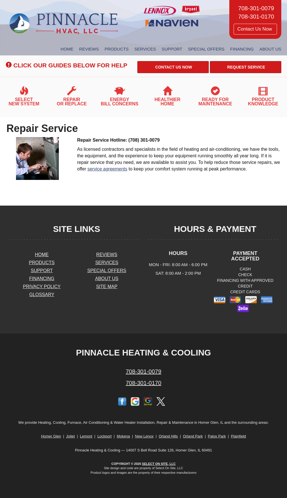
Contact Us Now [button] (255, 29)
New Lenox (144, 436)
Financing (242, 49)
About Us (270, 49)
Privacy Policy (42, 286)
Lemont (86, 436)
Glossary (41, 294)
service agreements (107, 168)
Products (117, 49)
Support (172, 49)
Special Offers (206, 49)
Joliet (70, 436)
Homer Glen (51, 436)
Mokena (123, 436)
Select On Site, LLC (159, 463)
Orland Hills (168, 436)
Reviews (89, 49)
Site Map (106, 286)
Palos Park (217, 436)
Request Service (245, 67)
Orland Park (193, 436)
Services (145, 49)
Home (67, 49)
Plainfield (238, 436)
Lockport (104, 436)
